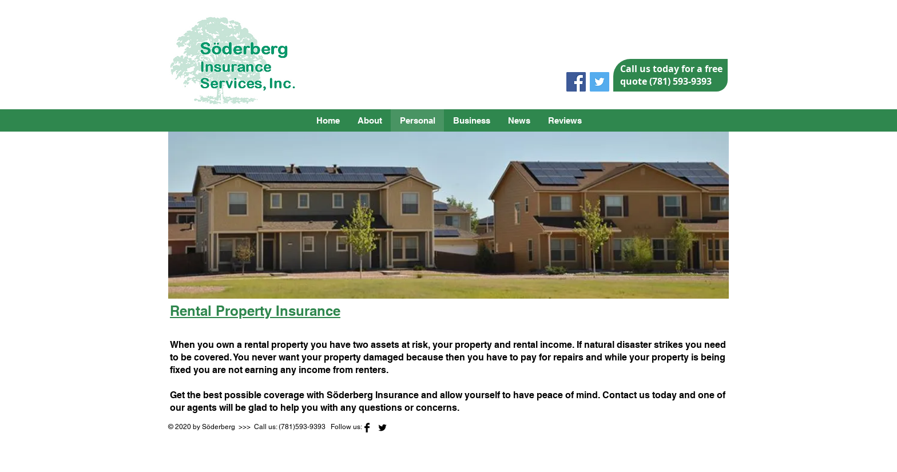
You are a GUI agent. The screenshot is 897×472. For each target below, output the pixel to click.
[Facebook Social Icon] (576, 82)
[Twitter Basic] (382, 428)
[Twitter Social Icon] (599, 82)
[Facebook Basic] (367, 428)
